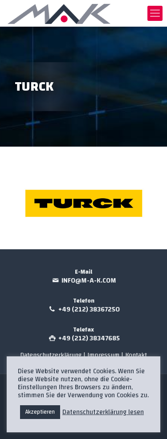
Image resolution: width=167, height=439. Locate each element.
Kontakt (136, 355)
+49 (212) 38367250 (89, 309)
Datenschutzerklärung (50, 355)
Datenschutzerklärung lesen (103, 412)
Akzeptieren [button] (40, 412)
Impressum (104, 355)
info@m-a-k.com (88, 281)
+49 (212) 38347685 (89, 338)
